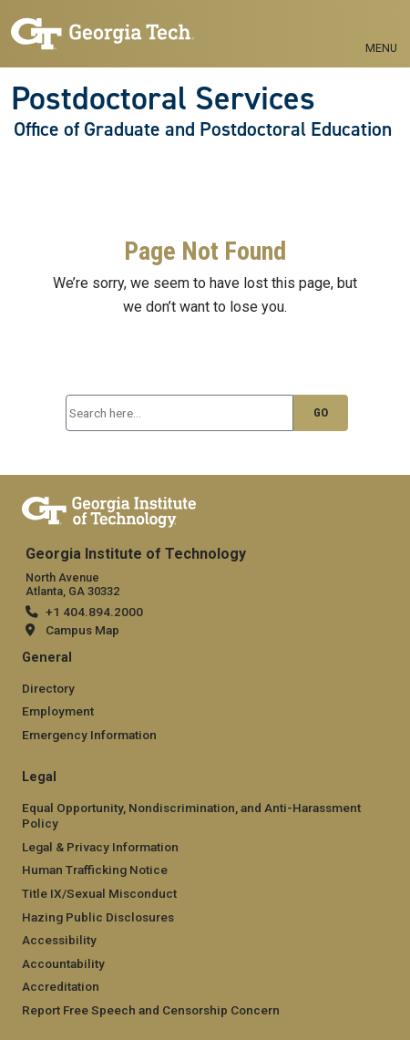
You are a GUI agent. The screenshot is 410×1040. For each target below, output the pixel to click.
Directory (48, 688)
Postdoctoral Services (163, 98)
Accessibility (59, 939)
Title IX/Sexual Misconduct (99, 893)
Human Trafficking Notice (95, 869)
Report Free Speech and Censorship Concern (151, 1010)
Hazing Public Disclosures (98, 917)
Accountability (63, 963)
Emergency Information (89, 734)
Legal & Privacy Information (100, 846)
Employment (58, 711)
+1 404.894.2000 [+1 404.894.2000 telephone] (94, 611)
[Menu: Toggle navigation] (381, 27)
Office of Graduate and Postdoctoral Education (203, 129)
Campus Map (82, 630)
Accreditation (60, 986)
